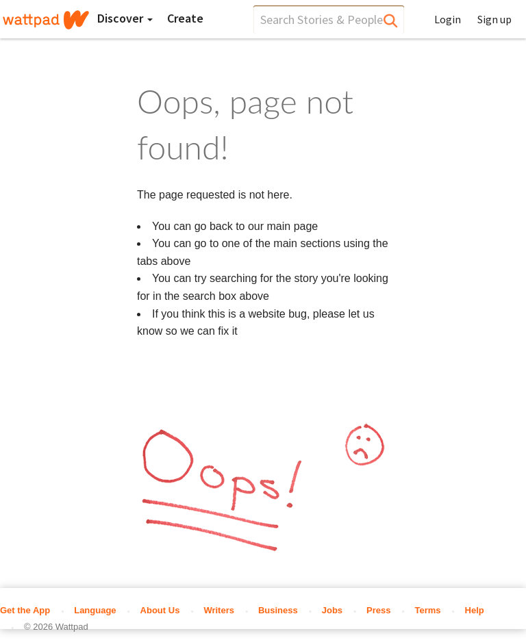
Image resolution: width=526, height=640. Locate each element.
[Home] (46, 19)
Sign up (494, 19)
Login (447, 19)
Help (474, 610)
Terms (428, 610)
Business (278, 610)
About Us (160, 610)
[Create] (185, 18)
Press (378, 610)
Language (95, 610)
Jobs (332, 610)
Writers (218, 610)
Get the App (25, 610)
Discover (125, 18)
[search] (328, 19)
